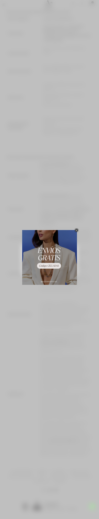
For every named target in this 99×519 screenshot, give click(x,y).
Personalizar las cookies (48, 256)
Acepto (50, 270)
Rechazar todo (49, 263)
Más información (31, 256)
